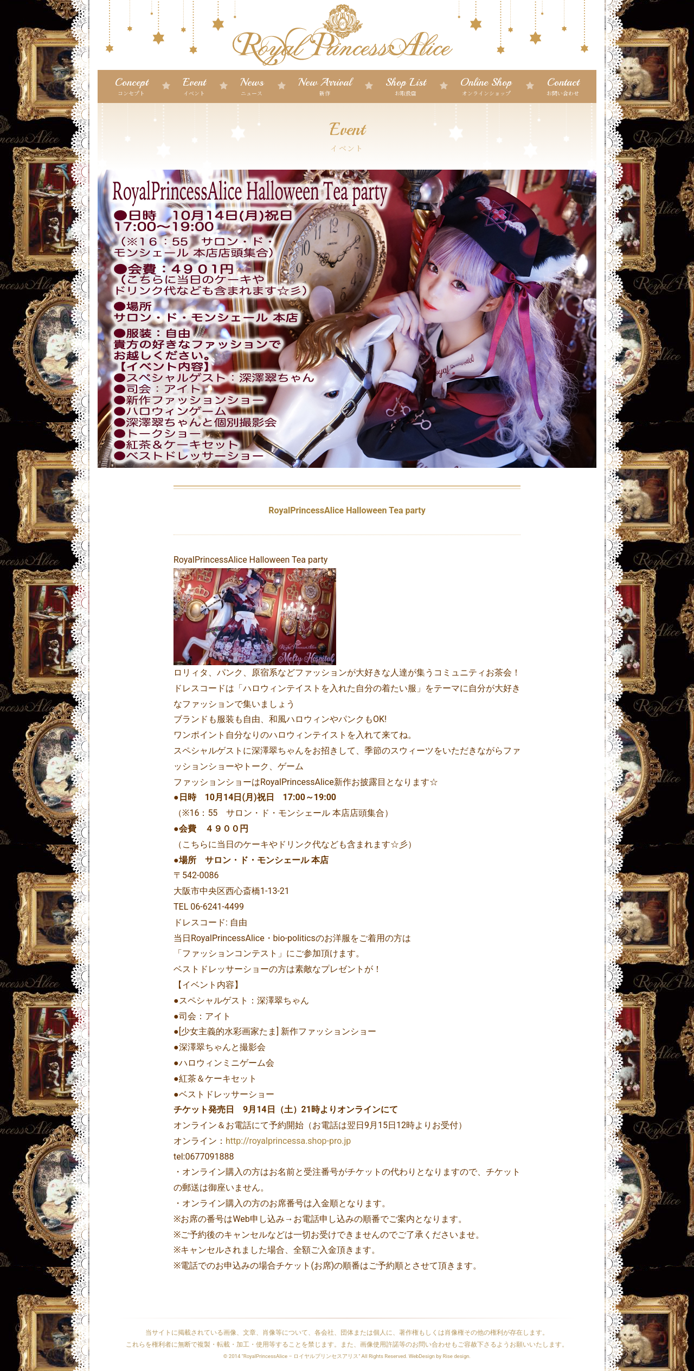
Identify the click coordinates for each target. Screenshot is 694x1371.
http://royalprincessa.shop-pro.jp (289, 1141)
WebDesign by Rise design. (440, 1356)
